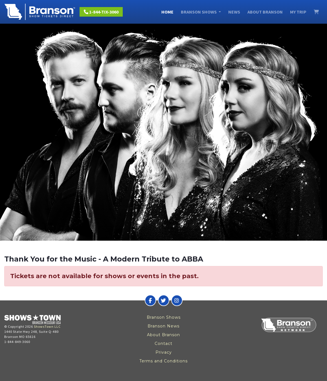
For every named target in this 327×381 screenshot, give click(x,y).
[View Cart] (316, 11)
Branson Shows (164, 317)
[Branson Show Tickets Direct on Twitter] (163, 300)
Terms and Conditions (163, 361)
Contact (163, 343)
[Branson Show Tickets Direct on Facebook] (150, 300)
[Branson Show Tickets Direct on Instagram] (177, 300)
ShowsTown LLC (47, 326)
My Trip (298, 12)
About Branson (265, 12)
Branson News (163, 326)
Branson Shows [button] (199, 12)
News (234, 12)
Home (167, 12)
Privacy (163, 352)
